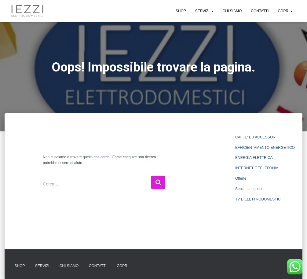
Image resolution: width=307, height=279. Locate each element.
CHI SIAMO (232, 11)
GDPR (285, 11)
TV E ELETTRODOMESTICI (258, 199)
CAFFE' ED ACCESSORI (255, 137)
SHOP (181, 11)
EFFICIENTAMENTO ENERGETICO (265, 147)
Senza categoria (248, 189)
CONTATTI (260, 11)
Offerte (240, 178)
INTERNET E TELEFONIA (256, 168)
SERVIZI (204, 11)
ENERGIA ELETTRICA (254, 158)
